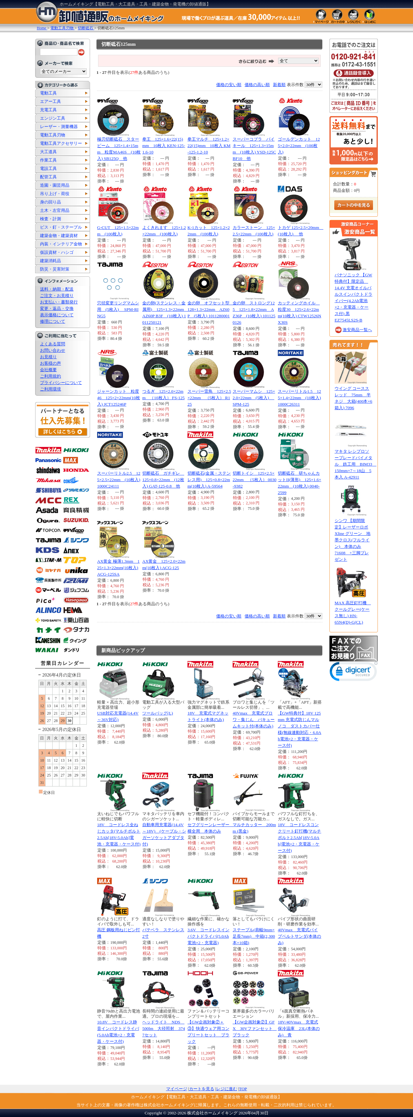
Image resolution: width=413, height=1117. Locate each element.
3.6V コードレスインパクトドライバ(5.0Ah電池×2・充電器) (208, 936)
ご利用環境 (50, 389)
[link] (353, 672)
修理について (52, 321)
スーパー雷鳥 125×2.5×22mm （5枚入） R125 (209, 398)
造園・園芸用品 (54, 185)
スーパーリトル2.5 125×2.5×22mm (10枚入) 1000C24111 (118, 480)
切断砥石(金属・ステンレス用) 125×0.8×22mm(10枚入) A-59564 (209, 480)
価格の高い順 (257, 84)
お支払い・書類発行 (59, 302)
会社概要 (48, 369)
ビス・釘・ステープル (61, 227)
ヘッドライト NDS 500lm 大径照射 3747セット (163, 1028)
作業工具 (48, 160)
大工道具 (48, 151)
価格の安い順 (228, 84)
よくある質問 (52, 343)
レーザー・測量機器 (59, 126)
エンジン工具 (52, 118)
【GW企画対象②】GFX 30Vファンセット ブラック (255, 1028)
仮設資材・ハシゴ (57, 252)
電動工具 (48, 93)
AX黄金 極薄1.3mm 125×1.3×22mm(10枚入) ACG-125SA (118, 568)
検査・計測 (50, 218)
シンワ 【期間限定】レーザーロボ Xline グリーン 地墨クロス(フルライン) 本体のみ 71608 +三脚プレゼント (352, 540)
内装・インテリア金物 (61, 244)
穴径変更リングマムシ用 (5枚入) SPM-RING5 (118, 309)
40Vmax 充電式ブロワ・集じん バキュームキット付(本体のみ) (254, 719)
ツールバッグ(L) (157, 713)
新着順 (279, 84)
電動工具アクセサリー (61, 143)
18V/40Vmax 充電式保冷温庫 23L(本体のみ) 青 (299, 1028)
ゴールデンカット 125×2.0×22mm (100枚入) (299, 145)
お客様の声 (50, 363)
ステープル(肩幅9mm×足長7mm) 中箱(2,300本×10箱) (254, 936)
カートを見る (201, 1088)
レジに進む (226, 1088)
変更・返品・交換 (57, 308)
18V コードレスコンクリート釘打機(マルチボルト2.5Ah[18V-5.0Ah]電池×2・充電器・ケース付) (299, 837)
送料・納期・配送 (57, 289)
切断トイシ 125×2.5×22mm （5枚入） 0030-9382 (255, 480)
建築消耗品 (50, 260)
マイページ (176, 1088)
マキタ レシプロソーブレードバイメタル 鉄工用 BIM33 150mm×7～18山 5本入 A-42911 (356, 464)
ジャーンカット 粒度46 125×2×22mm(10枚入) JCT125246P (118, 398)
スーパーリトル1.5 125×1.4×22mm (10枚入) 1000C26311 (299, 398)
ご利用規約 (50, 376)
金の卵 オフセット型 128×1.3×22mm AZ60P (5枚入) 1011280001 (210, 309)
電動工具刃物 (52, 135)
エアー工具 (50, 101)
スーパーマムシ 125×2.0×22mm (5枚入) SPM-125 (254, 398)
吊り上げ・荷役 (54, 193)
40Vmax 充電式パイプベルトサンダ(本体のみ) (299, 936)
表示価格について (57, 314)
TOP (243, 1088)
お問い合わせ (52, 350)
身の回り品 (50, 202)
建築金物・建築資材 (59, 235)
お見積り (48, 356)
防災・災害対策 (54, 269)
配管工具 (48, 176)
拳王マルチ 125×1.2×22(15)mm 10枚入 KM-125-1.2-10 (208, 145)
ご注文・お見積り (57, 295)
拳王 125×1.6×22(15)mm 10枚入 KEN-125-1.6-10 (163, 145)
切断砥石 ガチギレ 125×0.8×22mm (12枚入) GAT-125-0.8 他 (163, 480)
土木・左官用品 (54, 210)
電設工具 (48, 168)
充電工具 (48, 109)
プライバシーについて (61, 382)
